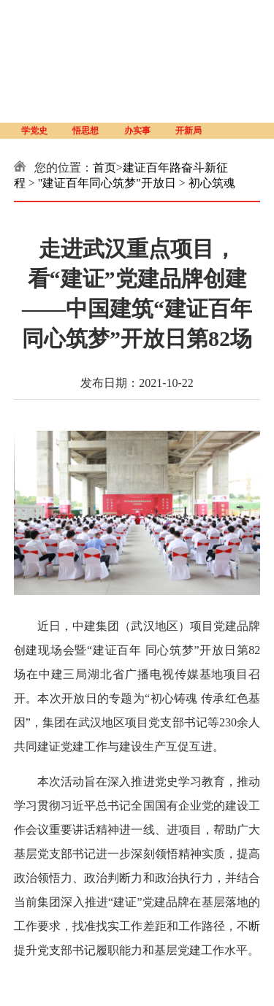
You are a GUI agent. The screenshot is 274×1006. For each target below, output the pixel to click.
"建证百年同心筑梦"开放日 (107, 183)
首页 (104, 167)
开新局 (188, 131)
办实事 (137, 131)
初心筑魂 (212, 183)
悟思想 (85, 131)
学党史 (34, 131)
